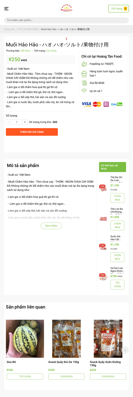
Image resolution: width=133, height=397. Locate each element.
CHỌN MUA (117, 198)
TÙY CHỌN (117, 284)
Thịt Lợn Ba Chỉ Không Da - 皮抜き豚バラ (116, 213)
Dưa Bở (11, 362)
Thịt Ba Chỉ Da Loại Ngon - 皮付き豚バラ (116, 181)
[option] (25, 350)
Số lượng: (12, 115)
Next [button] (125, 350)
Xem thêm (51, 225)
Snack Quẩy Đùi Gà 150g (63, 362)
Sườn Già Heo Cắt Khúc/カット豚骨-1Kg (116, 240)
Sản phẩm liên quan (25, 307)
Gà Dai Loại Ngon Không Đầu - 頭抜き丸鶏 (117, 272)
